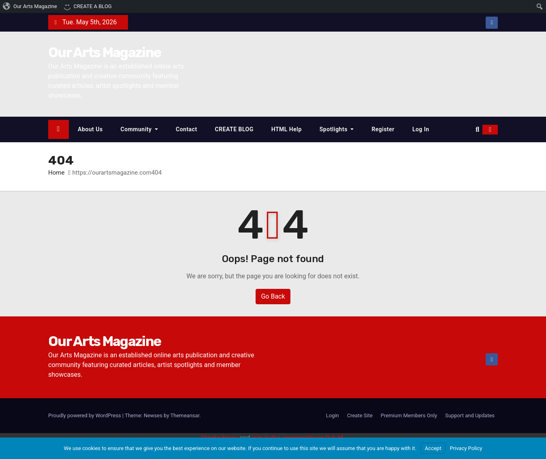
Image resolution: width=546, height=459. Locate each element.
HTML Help (286, 129)
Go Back (273, 296)
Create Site (360, 415)
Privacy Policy (466, 448)
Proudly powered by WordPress (85, 415)
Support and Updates (470, 415)
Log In (420, 129)
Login (332, 415)
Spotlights (337, 129)
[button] (477, 129)
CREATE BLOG (234, 129)
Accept (433, 448)
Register (383, 129)
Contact (186, 129)
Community (139, 129)
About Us (90, 129)
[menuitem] (30, 6)
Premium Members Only (409, 415)
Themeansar (185, 415)
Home (56, 172)
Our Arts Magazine (104, 52)
